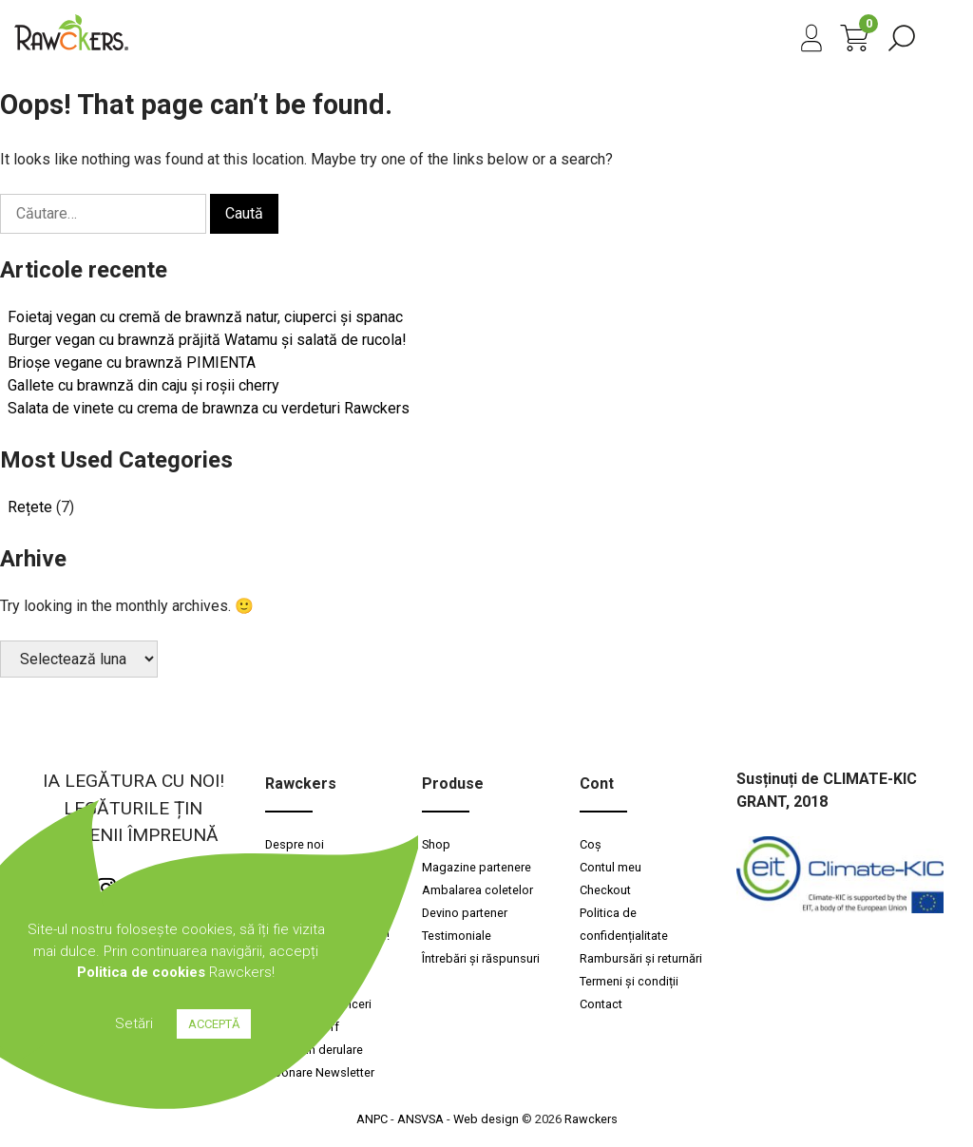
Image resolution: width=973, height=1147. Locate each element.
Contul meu (610, 867)
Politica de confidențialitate (624, 924)
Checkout (605, 890)
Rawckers (591, 1119)
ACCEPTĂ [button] (213, 1024)
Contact (601, 1004)
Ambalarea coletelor (477, 890)
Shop (436, 844)
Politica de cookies (141, 972)
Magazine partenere (476, 867)
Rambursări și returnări (641, 958)
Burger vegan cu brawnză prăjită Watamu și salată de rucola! (207, 340)
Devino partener (464, 913)
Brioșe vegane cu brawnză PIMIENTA (132, 363)
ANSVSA (420, 1119)
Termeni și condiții (629, 981)
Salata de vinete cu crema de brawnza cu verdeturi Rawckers (209, 408)
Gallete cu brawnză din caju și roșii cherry (143, 385)
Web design (486, 1119)
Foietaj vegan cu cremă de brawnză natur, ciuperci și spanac (205, 317)
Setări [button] (134, 1023)
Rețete (30, 507)
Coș (590, 844)
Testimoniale (456, 935)
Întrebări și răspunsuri (481, 958)
